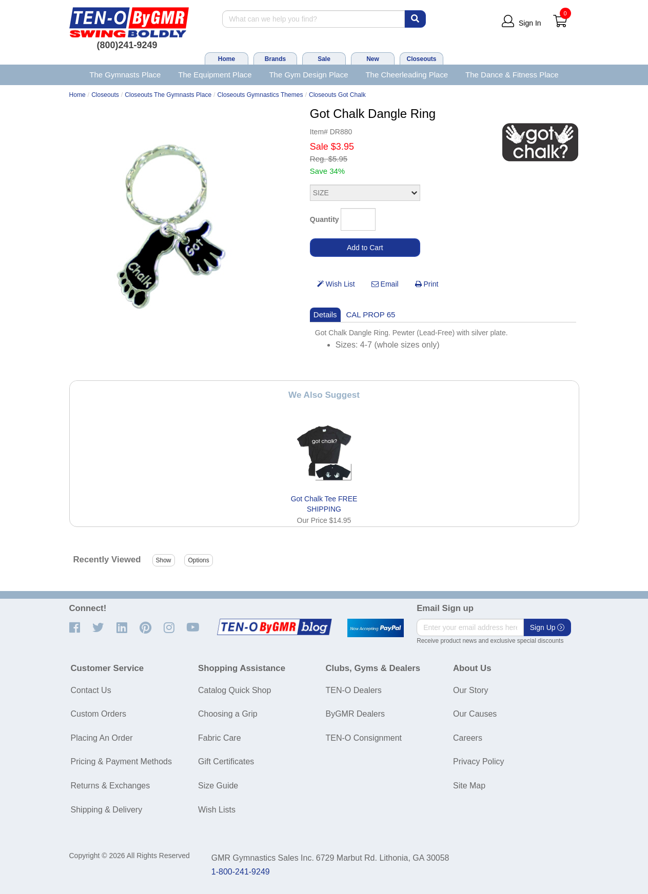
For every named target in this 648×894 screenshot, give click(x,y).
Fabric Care (219, 738)
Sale (324, 59)
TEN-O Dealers (354, 690)
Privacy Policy (478, 761)
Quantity (324, 219)
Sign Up (547, 627)
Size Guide (218, 785)
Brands (275, 59)
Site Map (469, 785)
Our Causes (475, 713)
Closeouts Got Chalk (337, 94)
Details (325, 314)
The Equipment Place (214, 74)
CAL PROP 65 (371, 314)
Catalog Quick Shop (234, 690)
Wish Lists (216, 809)
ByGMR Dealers (355, 713)
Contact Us (91, 690)
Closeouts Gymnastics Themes (260, 94)
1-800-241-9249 (240, 871)
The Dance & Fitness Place (512, 74)
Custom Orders (98, 713)
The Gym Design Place (308, 74)
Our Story (470, 690)
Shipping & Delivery (107, 809)
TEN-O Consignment (364, 738)
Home (226, 59)
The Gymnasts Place (125, 74)
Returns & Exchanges (110, 785)
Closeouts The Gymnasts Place (168, 94)
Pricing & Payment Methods (121, 761)
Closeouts (421, 59)
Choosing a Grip (228, 713)
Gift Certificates (226, 761)
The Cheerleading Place (406, 74)
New (372, 59)
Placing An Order (102, 738)
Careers (467, 738)
